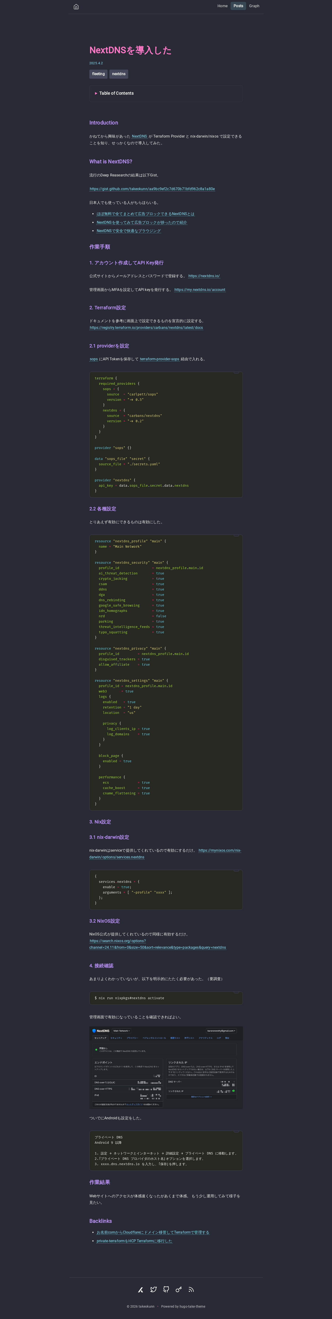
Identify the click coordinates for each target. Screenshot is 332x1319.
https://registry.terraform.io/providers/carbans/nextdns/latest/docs (146, 327)
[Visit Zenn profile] (141, 1290)
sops (94, 359)
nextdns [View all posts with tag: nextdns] (118, 74)
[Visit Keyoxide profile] (178, 1290)
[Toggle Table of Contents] (166, 93)
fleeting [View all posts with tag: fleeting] (98, 74)
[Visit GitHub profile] (166, 1290)
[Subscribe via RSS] (191, 1290)
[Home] (76, 8)
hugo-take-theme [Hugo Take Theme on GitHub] (192, 1307)
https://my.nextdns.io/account (199, 289)
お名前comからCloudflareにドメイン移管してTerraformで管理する (153, 1232)
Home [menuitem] (223, 6)
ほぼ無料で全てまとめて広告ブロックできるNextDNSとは (146, 214)
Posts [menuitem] (238, 6)
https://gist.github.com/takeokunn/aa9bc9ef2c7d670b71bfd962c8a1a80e (152, 189)
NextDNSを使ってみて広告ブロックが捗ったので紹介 (142, 222)
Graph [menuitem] (254, 6)
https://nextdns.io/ (204, 276)
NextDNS (139, 136)
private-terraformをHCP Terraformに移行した (134, 1241)
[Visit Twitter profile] (153, 1290)
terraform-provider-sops (159, 359)
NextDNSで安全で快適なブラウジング (129, 231)
